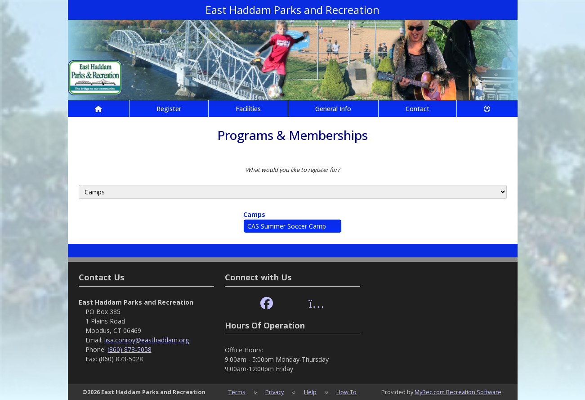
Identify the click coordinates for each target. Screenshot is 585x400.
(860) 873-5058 (129, 349)
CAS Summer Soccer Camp (286, 226)
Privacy (274, 392)
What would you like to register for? (293, 170)
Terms (237, 392)
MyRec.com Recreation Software (458, 392)
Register (168, 108)
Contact (417, 108)
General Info (333, 108)
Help (310, 392)
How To (346, 392)
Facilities (248, 108)
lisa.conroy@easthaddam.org (146, 340)
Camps (254, 214)
